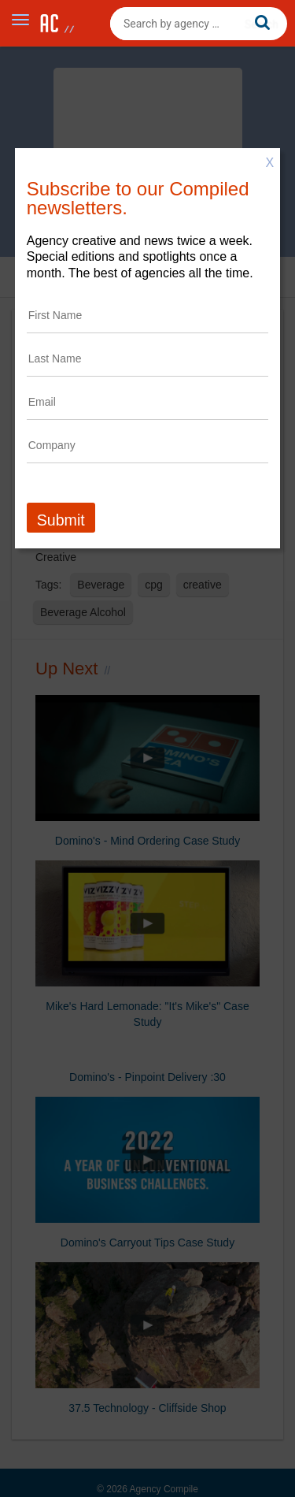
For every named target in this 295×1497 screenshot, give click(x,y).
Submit (61, 520)
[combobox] (198, 23)
